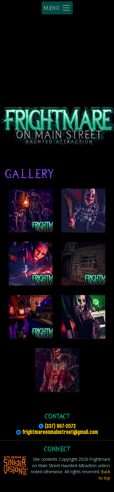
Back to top (104, 474)
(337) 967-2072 (60, 426)
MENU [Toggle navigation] (57, 7)
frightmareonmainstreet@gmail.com (60, 432)
